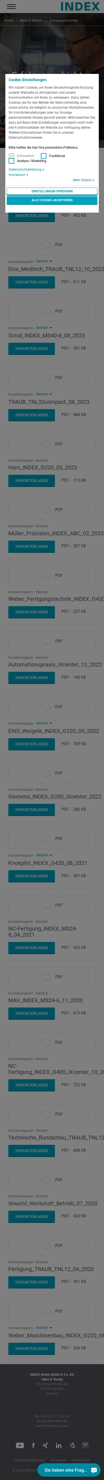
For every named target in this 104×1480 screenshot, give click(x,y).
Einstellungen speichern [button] (52, 191)
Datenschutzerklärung (25, 169)
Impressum (17, 175)
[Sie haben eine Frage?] (94, 1470)
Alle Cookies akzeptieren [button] (52, 200)
